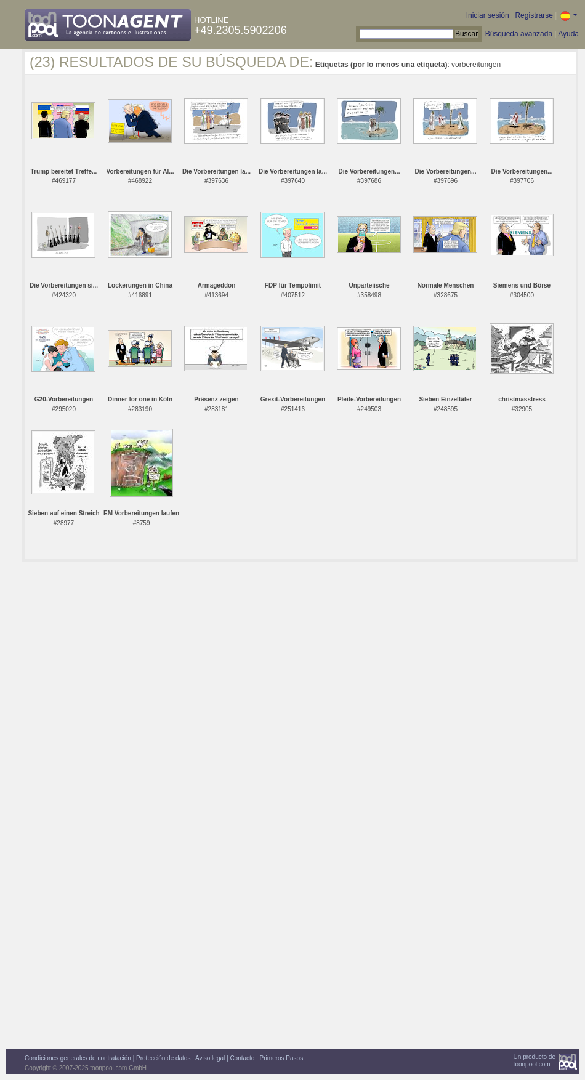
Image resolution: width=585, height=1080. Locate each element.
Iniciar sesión (487, 15)
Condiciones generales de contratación (78, 1058)
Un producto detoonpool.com (534, 1061)
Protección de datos (163, 1058)
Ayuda (568, 34)
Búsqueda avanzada (518, 34)
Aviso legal (210, 1058)
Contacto (242, 1058)
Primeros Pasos (282, 1058)
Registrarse (533, 15)
